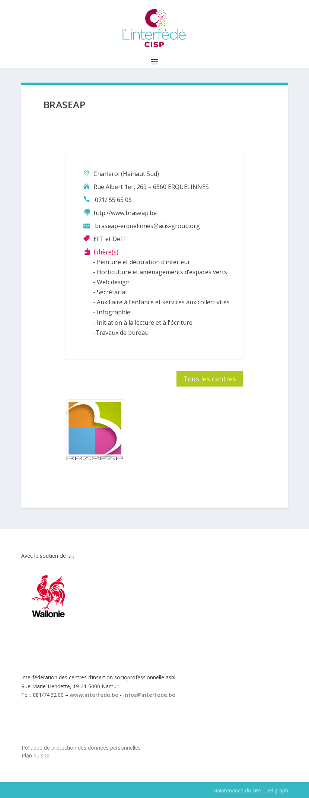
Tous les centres (209, 378)
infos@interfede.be (149, 694)
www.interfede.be (94, 694)
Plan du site (36, 755)
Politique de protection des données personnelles (81, 747)
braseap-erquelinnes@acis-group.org (147, 226)
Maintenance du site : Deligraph (250, 790)
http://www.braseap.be (125, 213)
